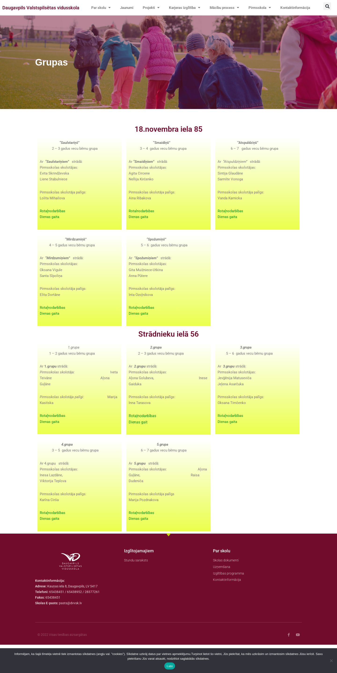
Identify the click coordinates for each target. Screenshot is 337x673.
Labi (170, 666)
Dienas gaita (50, 232)
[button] (327, 6)
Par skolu (101, 8)
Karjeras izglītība (188, 8)
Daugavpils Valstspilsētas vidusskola (40, 13)
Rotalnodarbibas (142, 226)
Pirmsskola (266, 8)
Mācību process (230, 8)
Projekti (154, 8)
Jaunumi (128, 7)
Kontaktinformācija (107, 18)
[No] (331, 660)
